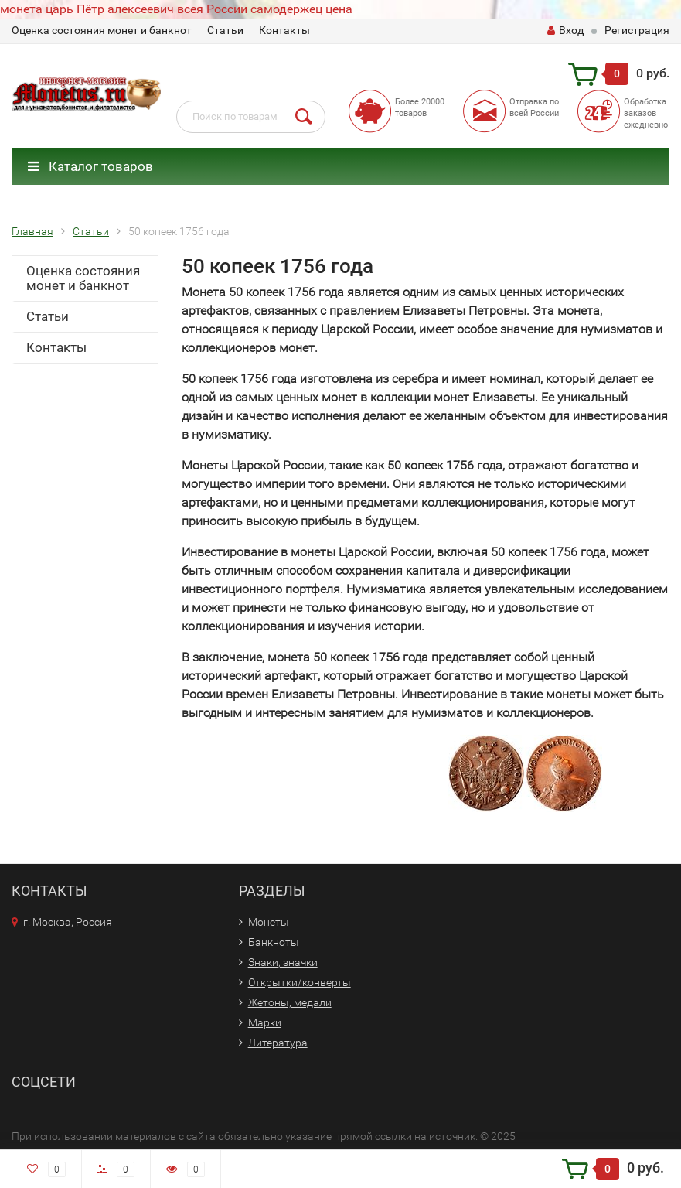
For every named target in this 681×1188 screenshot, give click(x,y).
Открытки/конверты (299, 982)
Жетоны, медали (290, 1002)
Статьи (225, 30)
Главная (32, 231)
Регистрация (636, 30)
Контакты (284, 30)
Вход (565, 30)
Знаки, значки (283, 962)
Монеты (268, 922)
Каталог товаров (90, 166)
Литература (278, 1042)
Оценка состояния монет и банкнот (102, 30)
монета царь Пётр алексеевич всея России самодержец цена (176, 9)
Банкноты (273, 942)
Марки (264, 1022)
